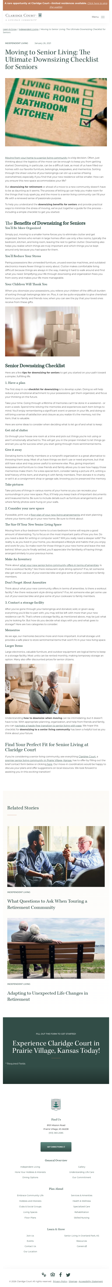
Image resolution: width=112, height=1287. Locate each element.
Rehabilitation (82, 1212)
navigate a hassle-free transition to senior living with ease (48, 725)
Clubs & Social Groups (30, 1206)
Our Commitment (81, 1177)
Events (30, 1241)
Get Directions (56, 1145)
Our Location (30, 1251)
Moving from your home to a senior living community (36, 157)
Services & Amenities (81, 1195)
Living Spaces (30, 1212)
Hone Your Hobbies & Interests (30, 1172)
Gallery (81, 1167)
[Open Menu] (102, 17)
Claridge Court (87, 756)
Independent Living (28, 29)
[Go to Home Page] (24, 18)
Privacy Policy (60, 1281)
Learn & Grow (10, 29)
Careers (82, 1246)
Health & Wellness (82, 1201)
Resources (81, 1241)
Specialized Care (81, 1206)
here (49, 764)
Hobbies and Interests (30, 1201)
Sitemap (73, 1281)
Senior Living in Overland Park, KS (81, 1235)
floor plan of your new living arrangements (55, 514)
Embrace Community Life (30, 1195)
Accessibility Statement (91, 1281)
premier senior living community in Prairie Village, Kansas (38, 760)
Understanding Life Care (81, 1172)
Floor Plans (30, 1217)
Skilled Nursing (81, 1217)
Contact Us (30, 1246)
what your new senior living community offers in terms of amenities (59, 565)
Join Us (30, 1235)
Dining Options (30, 1177)
